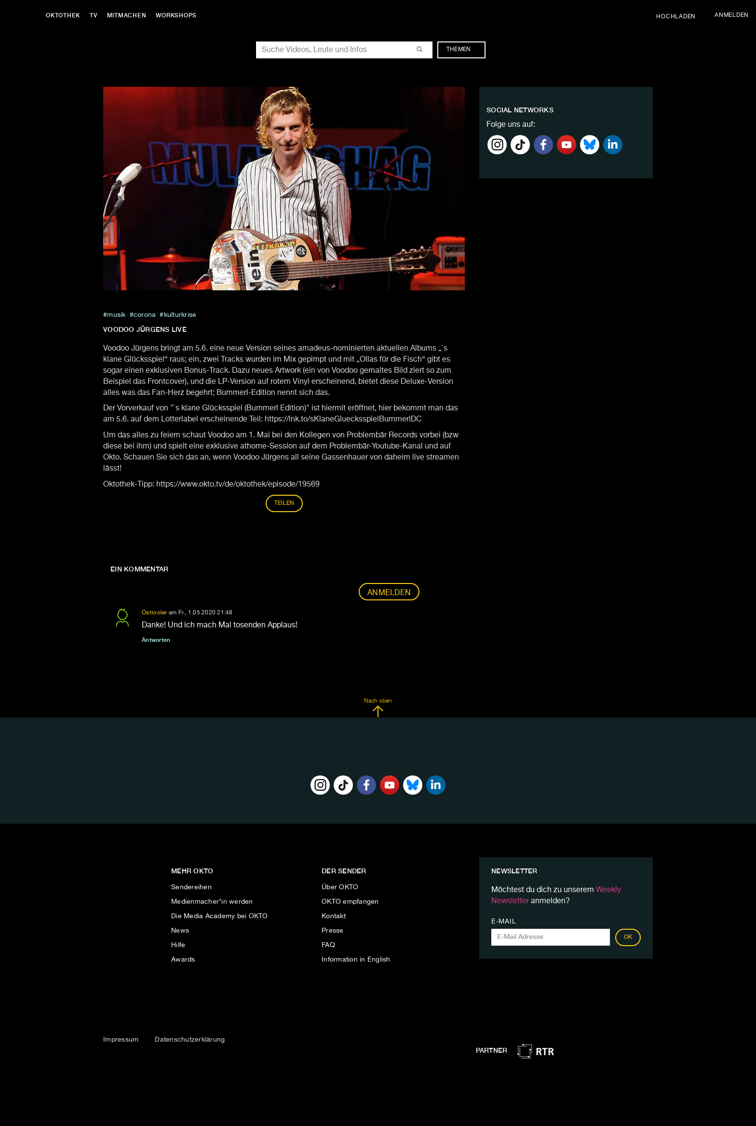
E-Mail (503, 921)
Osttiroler (154, 613)
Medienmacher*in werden (212, 901)
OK (628, 937)
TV (93, 15)
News (180, 930)
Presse (333, 930)
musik (116, 315)
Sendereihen (191, 887)
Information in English (356, 959)
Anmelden (389, 593)
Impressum (120, 1039)
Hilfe (178, 945)
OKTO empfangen (350, 901)
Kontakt (334, 916)
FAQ (328, 945)
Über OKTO (340, 887)
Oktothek (63, 15)
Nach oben (378, 708)
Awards (183, 959)
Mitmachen (127, 15)
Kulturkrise (180, 315)
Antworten (156, 640)
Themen (463, 50)
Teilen (284, 503)
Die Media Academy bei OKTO (219, 916)
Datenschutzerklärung (190, 1039)
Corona (145, 315)
